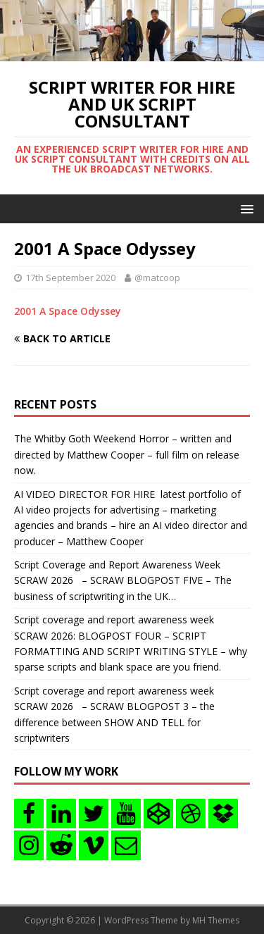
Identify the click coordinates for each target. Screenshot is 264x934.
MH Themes (215, 920)
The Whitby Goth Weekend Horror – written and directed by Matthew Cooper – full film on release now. (126, 454)
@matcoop (157, 277)
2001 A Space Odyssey (67, 311)
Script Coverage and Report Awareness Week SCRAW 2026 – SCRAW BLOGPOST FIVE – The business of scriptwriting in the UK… (123, 580)
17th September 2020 (70, 277)
